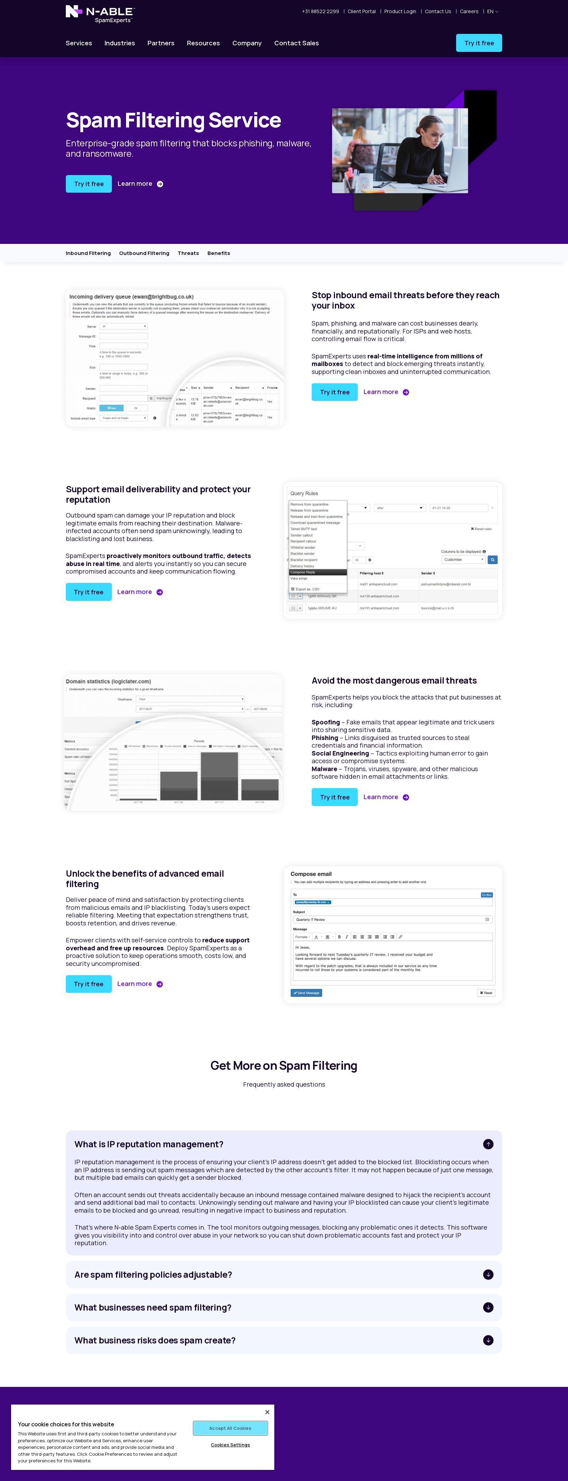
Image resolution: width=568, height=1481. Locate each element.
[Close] (267, 1412)
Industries (120, 43)
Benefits (218, 253)
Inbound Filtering (88, 253)
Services (79, 43)
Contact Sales (296, 43)
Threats (188, 253)
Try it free (479, 43)
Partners (161, 43)
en (493, 11)
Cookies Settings (230, 1445)
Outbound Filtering (144, 253)
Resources (203, 43)
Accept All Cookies (230, 1428)
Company (247, 43)
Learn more (136, 183)
